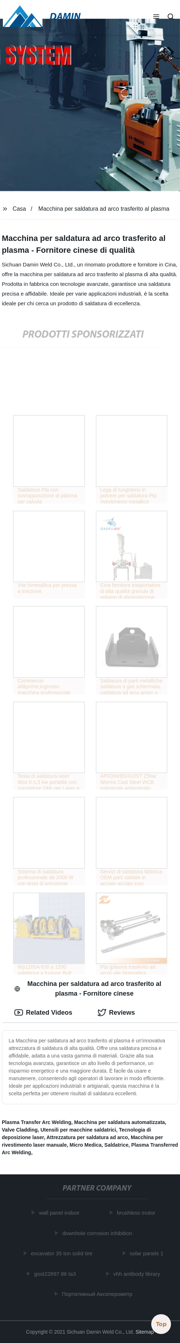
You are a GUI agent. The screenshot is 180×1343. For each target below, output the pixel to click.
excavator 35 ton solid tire (62, 1253)
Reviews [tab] (116, 1012)
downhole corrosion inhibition (97, 1233)
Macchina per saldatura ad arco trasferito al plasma (104, 209)
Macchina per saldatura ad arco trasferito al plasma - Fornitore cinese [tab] (87, 988)
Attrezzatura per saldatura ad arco (87, 1137)
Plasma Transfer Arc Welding (36, 1122)
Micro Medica (85, 1145)
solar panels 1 (147, 1253)
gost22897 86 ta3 (56, 1273)
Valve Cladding (20, 1130)
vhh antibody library (137, 1273)
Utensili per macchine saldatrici (78, 1130)
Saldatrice (116, 1145)
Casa (19, 209)
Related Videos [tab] (43, 1012)
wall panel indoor (60, 1213)
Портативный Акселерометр (98, 1294)
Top (161, 1323)
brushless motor (137, 1213)
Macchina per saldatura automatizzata (119, 1122)
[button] (156, 17)
